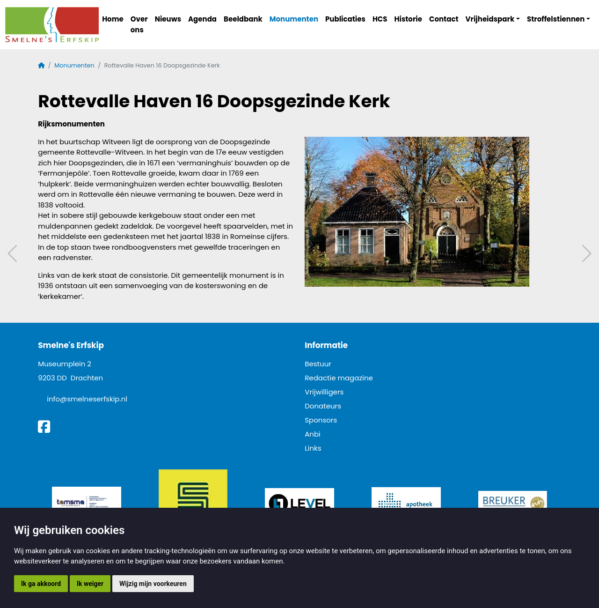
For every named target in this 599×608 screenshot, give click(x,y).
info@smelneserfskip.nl (87, 399)
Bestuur (318, 364)
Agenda (202, 19)
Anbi (313, 434)
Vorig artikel (13, 253)
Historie (408, 19)
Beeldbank (243, 19)
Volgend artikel (585, 253)
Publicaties (345, 19)
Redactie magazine (339, 378)
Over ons (139, 24)
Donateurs (323, 406)
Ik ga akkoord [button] (41, 583)
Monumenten (294, 19)
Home (113, 19)
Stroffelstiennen (555, 19)
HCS (380, 19)
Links (313, 448)
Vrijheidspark (490, 19)
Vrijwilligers (324, 392)
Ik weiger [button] (90, 583)
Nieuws (168, 19)
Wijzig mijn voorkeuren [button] (153, 583)
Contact (444, 19)
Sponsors (321, 420)
